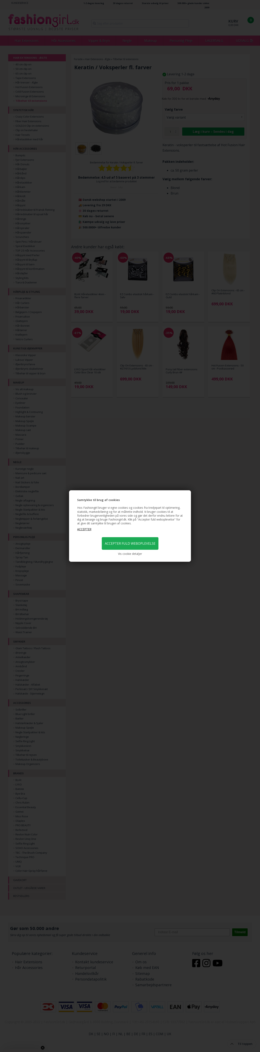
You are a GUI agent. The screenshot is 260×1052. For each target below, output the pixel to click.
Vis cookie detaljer (130, 554)
